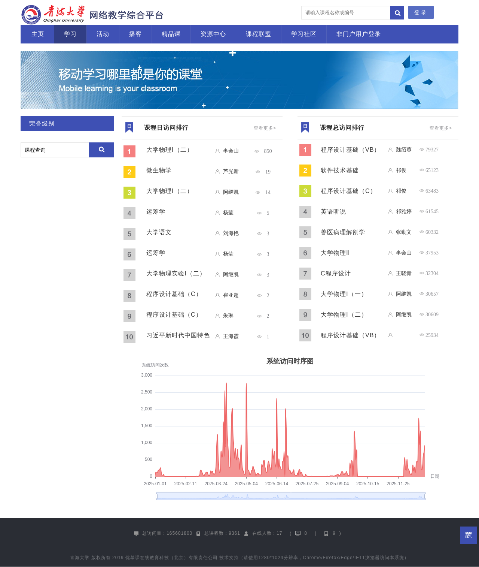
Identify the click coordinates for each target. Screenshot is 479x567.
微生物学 (159, 170)
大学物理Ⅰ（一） (344, 294)
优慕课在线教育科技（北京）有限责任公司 (171, 557)
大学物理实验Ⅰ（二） (176, 273)
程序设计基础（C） (174, 294)
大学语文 (159, 232)
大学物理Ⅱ (335, 253)
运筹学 (155, 211)
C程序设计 (336, 273)
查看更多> (265, 128)
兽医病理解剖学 (343, 232)
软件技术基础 (340, 170)
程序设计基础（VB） (350, 150)
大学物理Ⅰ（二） (169, 150)
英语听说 (333, 211)
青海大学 (79, 557)
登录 (421, 12)
